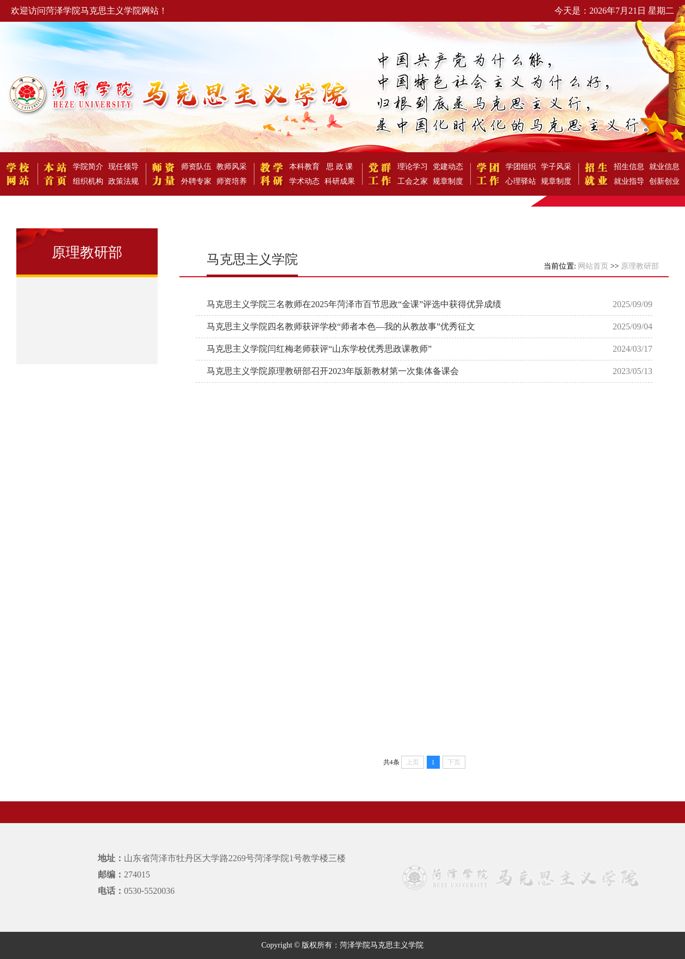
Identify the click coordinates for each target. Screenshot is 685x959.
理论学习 (412, 167)
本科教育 (304, 167)
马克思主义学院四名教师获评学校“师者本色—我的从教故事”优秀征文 (341, 326)
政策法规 (123, 181)
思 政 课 (339, 167)
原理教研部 (640, 266)
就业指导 (629, 181)
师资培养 (231, 181)
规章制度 (448, 181)
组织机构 (88, 181)
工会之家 (412, 181)
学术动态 (304, 181)
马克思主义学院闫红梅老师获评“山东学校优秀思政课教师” (319, 348)
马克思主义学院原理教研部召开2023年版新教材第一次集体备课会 (333, 371)
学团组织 (521, 167)
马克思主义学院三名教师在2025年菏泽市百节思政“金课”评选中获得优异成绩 (354, 304)
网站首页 (593, 266)
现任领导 (123, 167)
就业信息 (664, 167)
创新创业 (664, 181)
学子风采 (556, 167)
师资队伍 (196, 167)
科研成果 (340, 181)
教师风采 (231, 167)
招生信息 (629, 167)
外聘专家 (196, 181)
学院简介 (88, 167)
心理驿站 (521, 181)
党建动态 (448, 167)
